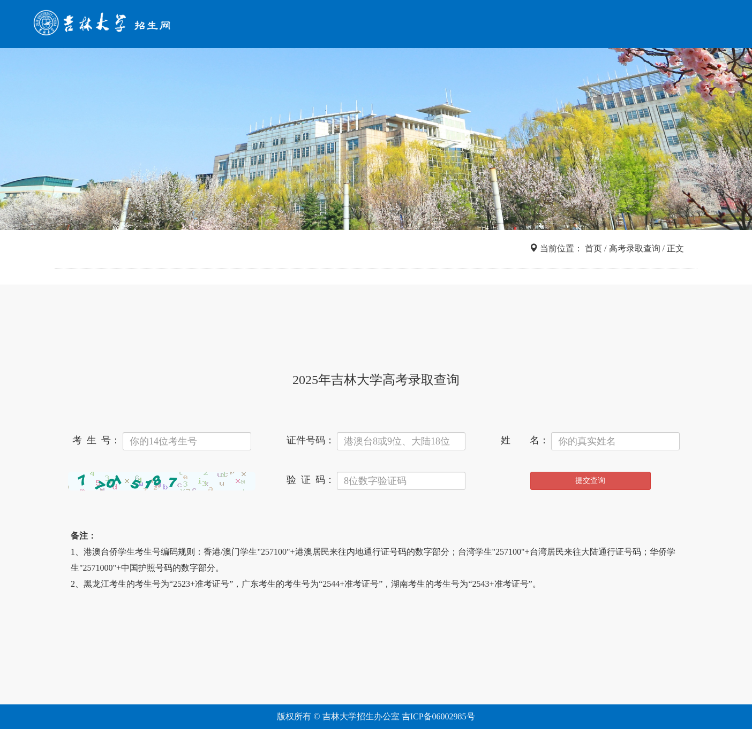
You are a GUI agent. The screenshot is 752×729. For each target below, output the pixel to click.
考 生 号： (96, 440)
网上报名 (579, 26)
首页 (392, 26)
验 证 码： (311, 479)
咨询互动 (677, 26)
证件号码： (311, 440)
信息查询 (480, 26)
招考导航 (431, 26)
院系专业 (529, 26)
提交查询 (590, 481)
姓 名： (525, 440)
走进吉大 (628, 26)
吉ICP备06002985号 (438, 716)
